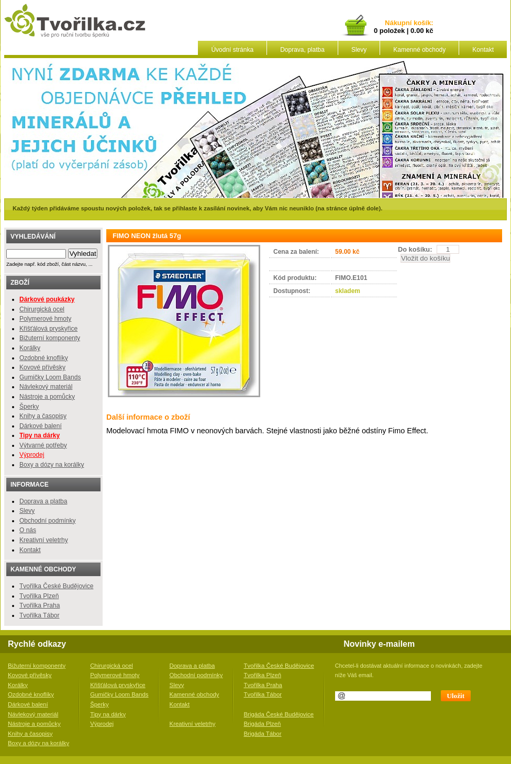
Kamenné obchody (419, 49)
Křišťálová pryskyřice (48, 328)
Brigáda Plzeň (262, 724)
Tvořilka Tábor (39, 615)
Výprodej (31, 454)
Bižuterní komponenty (49, 338)
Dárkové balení (40, 426)
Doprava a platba (43, 501)
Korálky (29, 348)
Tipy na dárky (108, 714)
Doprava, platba (302, 49)
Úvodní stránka (232, 49)
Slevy (358, 49)
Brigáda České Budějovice (279, 714)
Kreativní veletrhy (43, 540)
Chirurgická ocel (41, 309)
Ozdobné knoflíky (43, 358)
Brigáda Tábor (263, 734)
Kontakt (483, 49)
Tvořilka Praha (39, 605)
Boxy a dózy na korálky (51, 464)
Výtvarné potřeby (43, 445)
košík (420, 23)
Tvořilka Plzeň (39, 596)
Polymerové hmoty (45, 318)
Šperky (29, 406)
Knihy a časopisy (42, 416)
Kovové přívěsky (42, 367)
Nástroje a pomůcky (47, 396)
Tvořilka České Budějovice (56, 586)
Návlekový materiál (45, 386)
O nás (27, 530)
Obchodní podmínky (47, 520)
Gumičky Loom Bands (50, 377)
